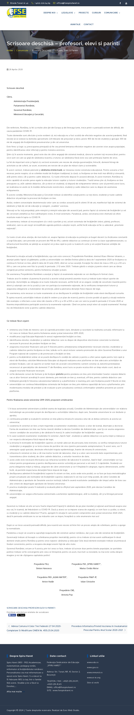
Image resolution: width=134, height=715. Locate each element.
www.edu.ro (92, 662)
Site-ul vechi (93, 682)
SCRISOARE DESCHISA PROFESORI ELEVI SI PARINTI (31, 608)
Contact (89, 24)
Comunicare (112, 13)
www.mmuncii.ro (94, 672)
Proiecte (84, 13)
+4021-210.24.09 (41, 3)
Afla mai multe (16, 691)
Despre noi (51, 13)
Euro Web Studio (71, 710)
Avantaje (75, 24)
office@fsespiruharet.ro (66, 3)
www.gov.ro (92, 667)
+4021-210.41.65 (54, 684)
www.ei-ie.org (93, 677)
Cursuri (96, 13)
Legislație (68, 13)
